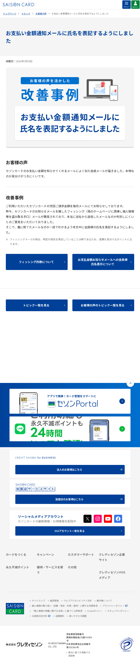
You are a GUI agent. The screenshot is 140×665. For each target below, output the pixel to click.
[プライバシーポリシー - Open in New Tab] (114, 606)
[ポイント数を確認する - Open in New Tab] (19, 574)
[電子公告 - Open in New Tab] (112, 531)
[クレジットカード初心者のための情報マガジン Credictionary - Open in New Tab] (112, 557)
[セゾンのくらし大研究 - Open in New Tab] (112, 577)
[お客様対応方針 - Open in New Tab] (40, 616)
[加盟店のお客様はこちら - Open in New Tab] (70, 435)
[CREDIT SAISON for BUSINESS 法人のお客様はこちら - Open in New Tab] (70, 405)
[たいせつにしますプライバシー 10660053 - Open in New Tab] (126, 652)
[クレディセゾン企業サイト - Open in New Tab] (112, 509)
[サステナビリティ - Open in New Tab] (112, 523)
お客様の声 (41, 14)
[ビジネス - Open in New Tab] (112, 519)
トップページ (9, 14)
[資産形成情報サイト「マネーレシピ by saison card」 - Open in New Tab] (112, 568)
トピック (26, 14)
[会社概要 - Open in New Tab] (112, 514)
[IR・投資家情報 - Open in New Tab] (112, 527)
